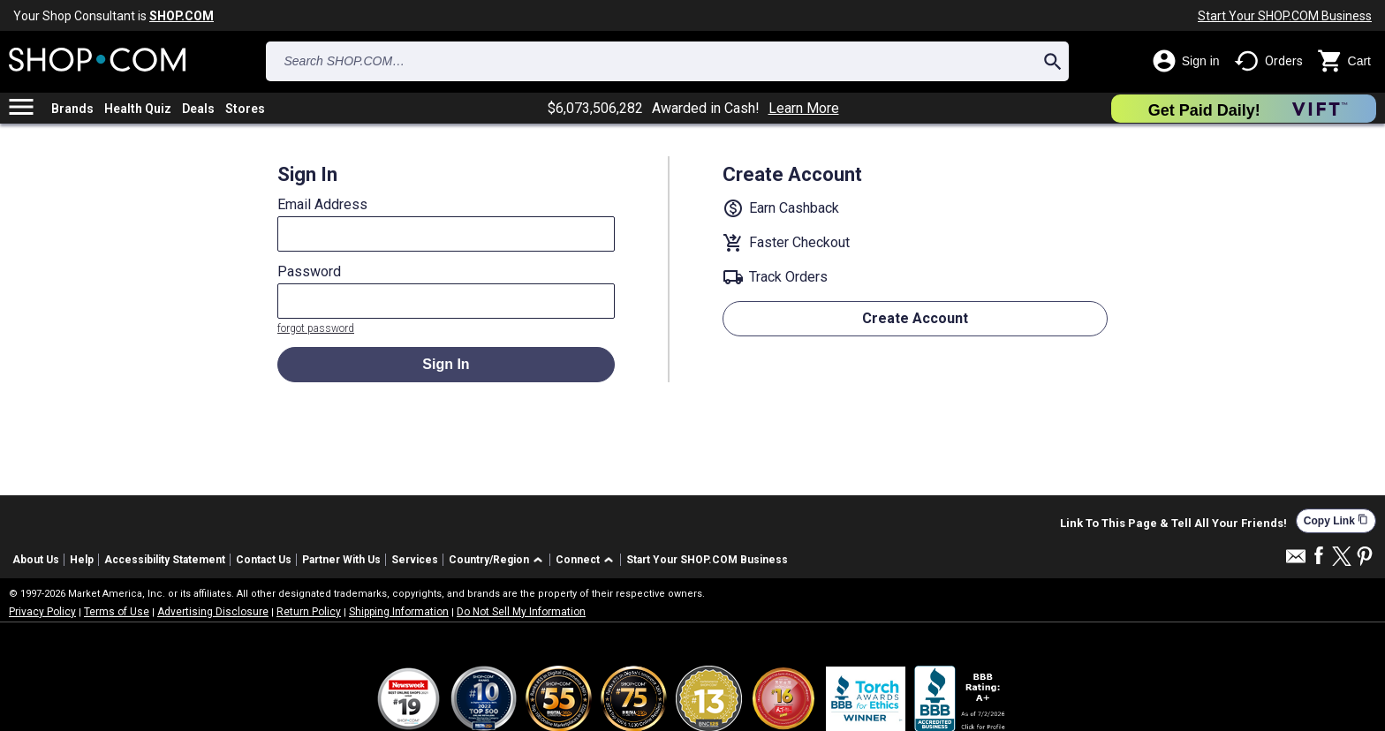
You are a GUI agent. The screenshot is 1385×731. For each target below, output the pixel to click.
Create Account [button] (915, 318)
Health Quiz (137, 109)
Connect (578, 560)
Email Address (322, 205)
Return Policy (308, 612)
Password (309, 272)
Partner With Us (341, 560)
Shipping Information (399, 612)
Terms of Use (116, 612)
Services (414, 560)
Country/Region (489, 560)
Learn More (803, 109)
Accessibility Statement (164, 560)
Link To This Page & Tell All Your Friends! (1173, 523)
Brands (72, 109)
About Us (35, 560)
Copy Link (1336, 520)
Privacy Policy (42, 612)
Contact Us (263, 560)
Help (82, 560)
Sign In (445, 364)
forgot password (315, 328)
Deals (198, 109)
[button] (498, 560)
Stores (245, 109)
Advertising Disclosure (213, 612)
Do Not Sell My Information (521, 612)
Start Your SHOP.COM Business (1285, 16)
